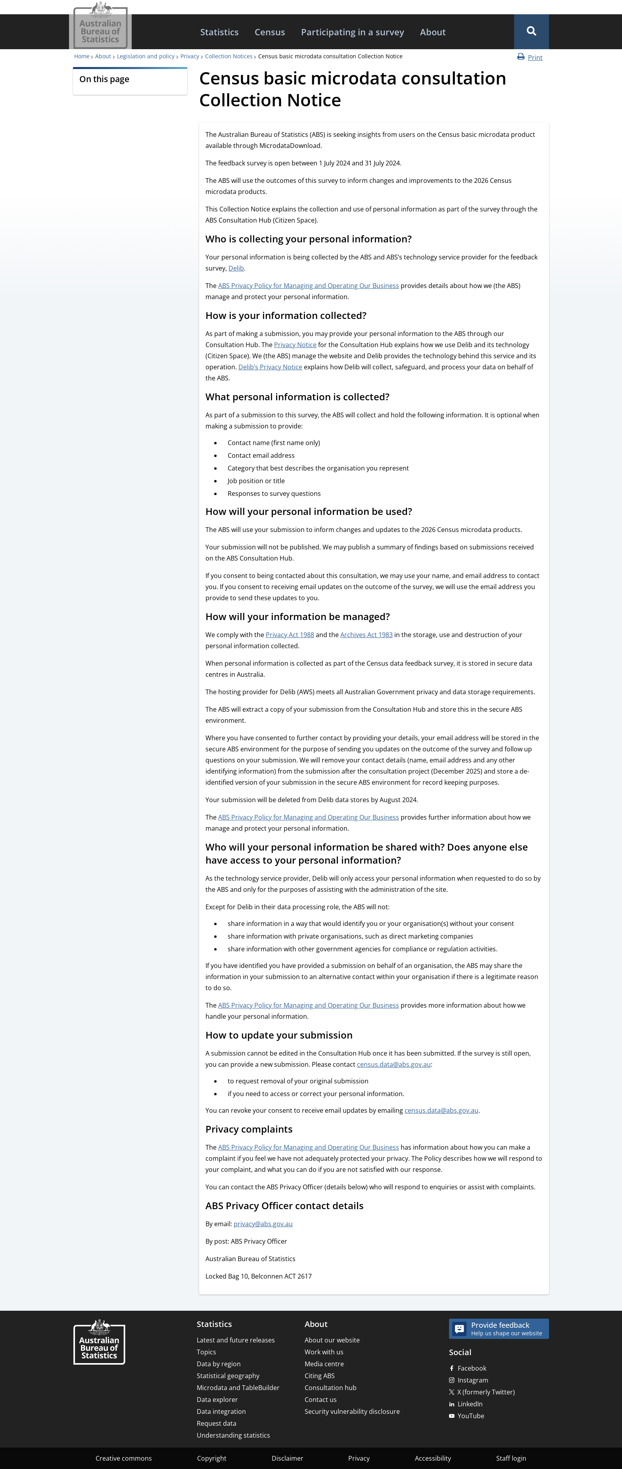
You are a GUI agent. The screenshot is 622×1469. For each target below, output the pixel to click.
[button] (531, 31)
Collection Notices (229, 56)
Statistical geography (228, 1375)
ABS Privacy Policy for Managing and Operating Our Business (308, 285)
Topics (206, 1352)
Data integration (221, 1411)
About (433, 32)
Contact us (321, 1399)
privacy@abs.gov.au (263, 1223)
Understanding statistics (233, 1435)
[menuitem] (219, 31)
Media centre (324, 1364)
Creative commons (124, 1458)
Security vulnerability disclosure (352, 1411)
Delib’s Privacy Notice (270, 367)
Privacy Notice (295, 344)
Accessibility (433, 1458)
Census (270, 32)
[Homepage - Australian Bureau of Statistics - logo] (100, 25)
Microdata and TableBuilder (238, 1387)
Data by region (219, 1364)
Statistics (219, 32)
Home (82, 56)
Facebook (472, 1368)
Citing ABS (320, 1375)
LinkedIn (470, 1404)
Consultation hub (331, 1387)
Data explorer (217, 1399)
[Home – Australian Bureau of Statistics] (99, 1343)
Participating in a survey (352, 32)
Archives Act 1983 (366, 634)
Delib (236, 268)
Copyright (212, 1458)
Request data (216, 1423)
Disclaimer (287, 1458)
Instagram (473, 1380)
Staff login (511, 1458)
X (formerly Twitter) (486, 1392)
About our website (332, 1340)
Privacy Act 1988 (290, 634)
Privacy (189, 56)
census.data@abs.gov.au (394, 1064)
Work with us (324, 1352)
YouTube (471, 1415)
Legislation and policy (146, 56)
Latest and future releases (236, 1340)
